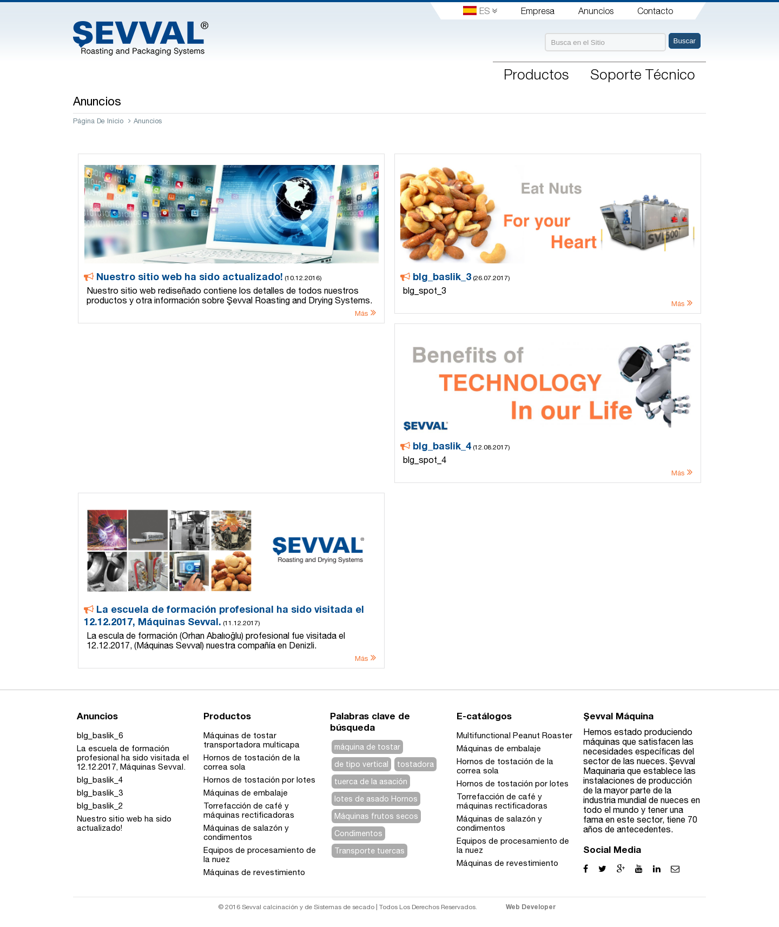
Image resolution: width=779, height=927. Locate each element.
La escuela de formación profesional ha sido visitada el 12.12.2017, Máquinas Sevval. (133, 757)
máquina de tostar (367, 747)
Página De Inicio (98, 121)
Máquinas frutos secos (376, 816)
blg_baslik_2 (100, 805)
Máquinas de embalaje (245, 792)
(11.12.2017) (231, 629)
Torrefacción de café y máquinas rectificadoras (248, 810)
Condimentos (358, 833)
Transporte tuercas (369, 850)
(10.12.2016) (231, 290)
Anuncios (595, 11)
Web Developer (531, 907)
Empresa (537, 11)
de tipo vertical (361, 764)
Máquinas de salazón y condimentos (246, 832)
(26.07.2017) (547, 285)
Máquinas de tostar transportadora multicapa (251, 740)
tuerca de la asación (370, 781)
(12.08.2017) (547, 454)
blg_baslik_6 (100, 735)
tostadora (415, 764)
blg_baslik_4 (100, 779)
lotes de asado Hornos (376, 798)
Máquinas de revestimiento (254, 872)
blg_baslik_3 (100, 792)
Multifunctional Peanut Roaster (514, 735)
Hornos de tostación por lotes (259, 779)
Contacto (655, 11)
